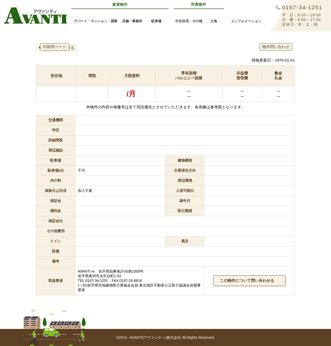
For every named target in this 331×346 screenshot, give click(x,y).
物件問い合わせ (275, 46)
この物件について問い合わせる (249, 280)
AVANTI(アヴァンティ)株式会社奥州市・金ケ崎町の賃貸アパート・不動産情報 (36, 15)
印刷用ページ (54, 46)
